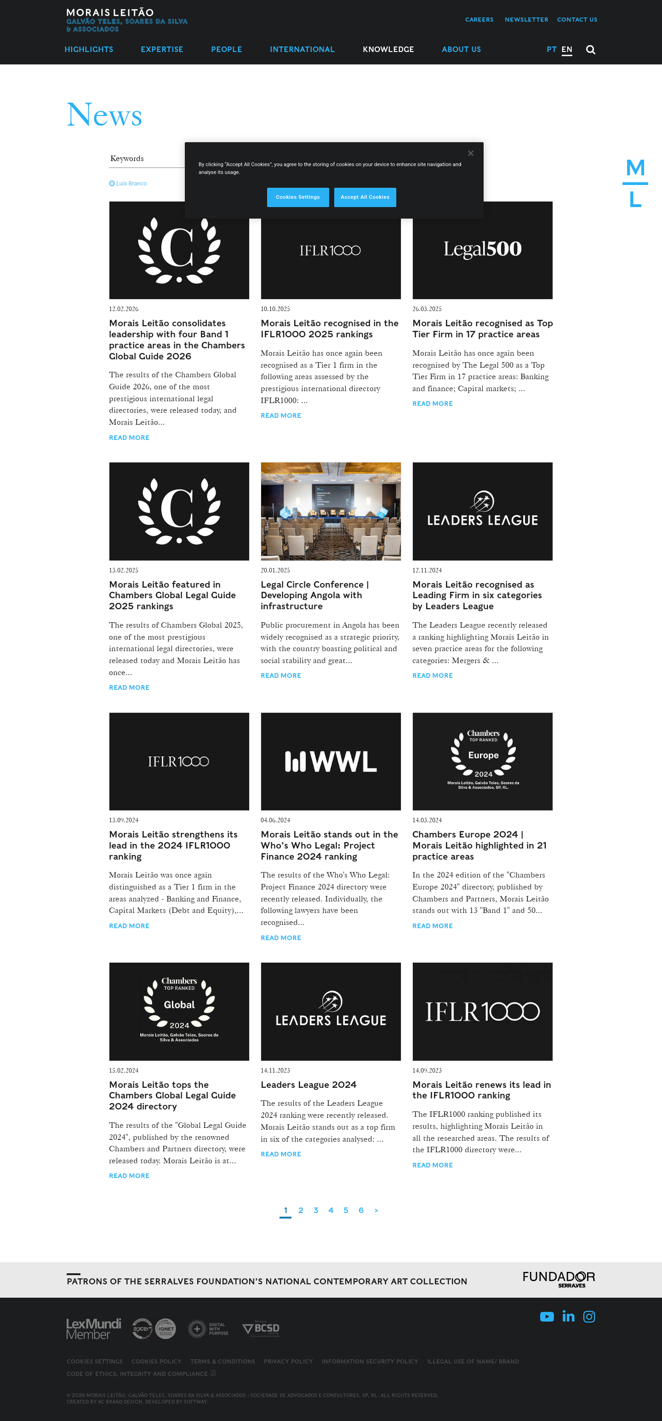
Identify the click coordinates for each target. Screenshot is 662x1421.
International (302, 49)
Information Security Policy (370, 1361)
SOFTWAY (195, 1401)
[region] (334, 180)
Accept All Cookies (365, 197)
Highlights (88, 49)
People (226, 49)
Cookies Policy (156, 1361)
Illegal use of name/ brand (473, 1361)
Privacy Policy (288, 1361)
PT (552, 49)
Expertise (162, 49)
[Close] (471, 153)
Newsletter (526, 19)
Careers (479, 19)
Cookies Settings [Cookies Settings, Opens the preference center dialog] (298, 197)
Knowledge (388, 49)
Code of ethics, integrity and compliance (142, 1373)
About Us (461, 49)
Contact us (577, 19)
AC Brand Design (120, 1401)
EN (566, 49)
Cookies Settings (95, 1361)
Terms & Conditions (222, 1361)
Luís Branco (128, 183)
